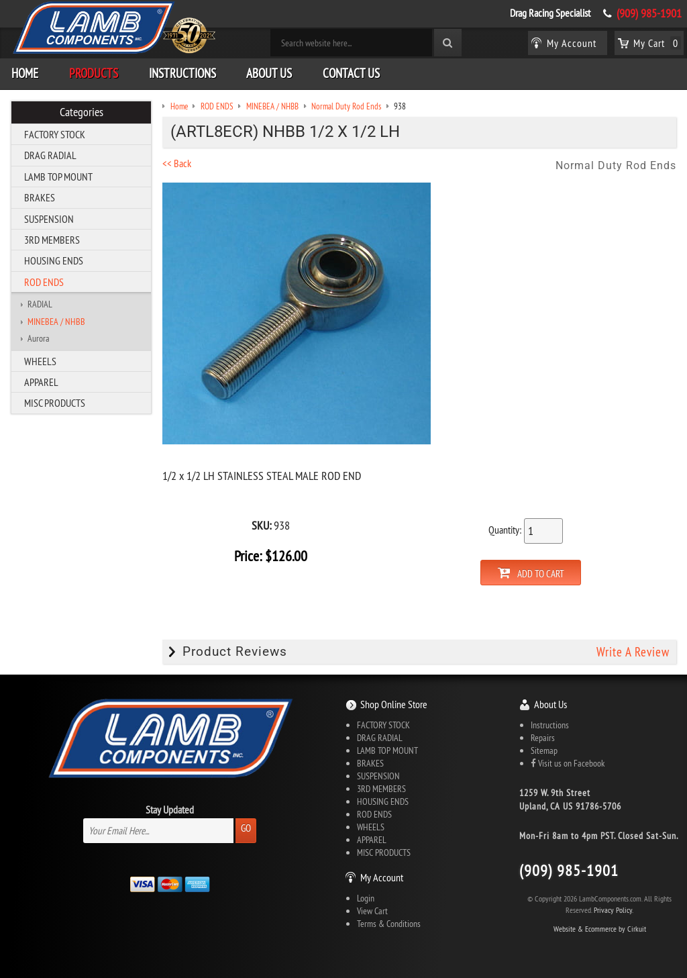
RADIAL (40, 304)
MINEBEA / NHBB (56, 321)
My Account (381, 877)
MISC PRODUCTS (54, 402)
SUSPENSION (49, 219)
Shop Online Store (393, 704)
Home (24, 73)
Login (365, 898)
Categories (81, 112)
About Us (269, 73)
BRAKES (39, 197)
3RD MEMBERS (52, 239)
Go (246, 828)
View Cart (372, 911)
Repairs (543, 738)
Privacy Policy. (613, 910)
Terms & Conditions (389, 924)
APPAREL (41, 382)
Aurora (39, 338)
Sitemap (544, 750)
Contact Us (351, 73)
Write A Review (633, 652)
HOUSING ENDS (53, 260)
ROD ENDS (44, 282)
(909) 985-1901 (649, 13)
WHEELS (40, 361)
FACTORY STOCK (54, 134)
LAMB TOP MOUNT (58, 176)
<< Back (176, 163)
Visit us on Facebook (567, 763)
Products (93, 73)
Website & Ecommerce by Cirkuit (599, 929)
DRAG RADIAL (50, 155)
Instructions (182, 73)
